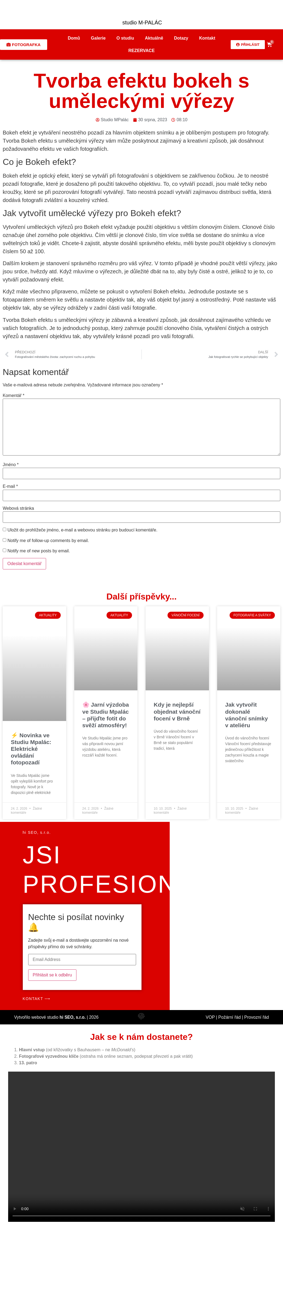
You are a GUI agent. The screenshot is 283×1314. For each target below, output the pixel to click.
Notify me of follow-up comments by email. (48, 541)
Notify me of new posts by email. (38, 551)
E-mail (10, 486)
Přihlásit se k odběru (52, 975)
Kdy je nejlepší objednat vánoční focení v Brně (177, 711)
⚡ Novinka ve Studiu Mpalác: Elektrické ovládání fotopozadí (31, 749)
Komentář (13, 395)
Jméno (11, 465)
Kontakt (207, 38)
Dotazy (181, 38)
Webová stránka (18, 508)
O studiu (125, 38)
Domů (74, 38)
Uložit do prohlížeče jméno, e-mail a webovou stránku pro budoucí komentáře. (82, 530)
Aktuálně (154, 38)
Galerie (98, 38)
